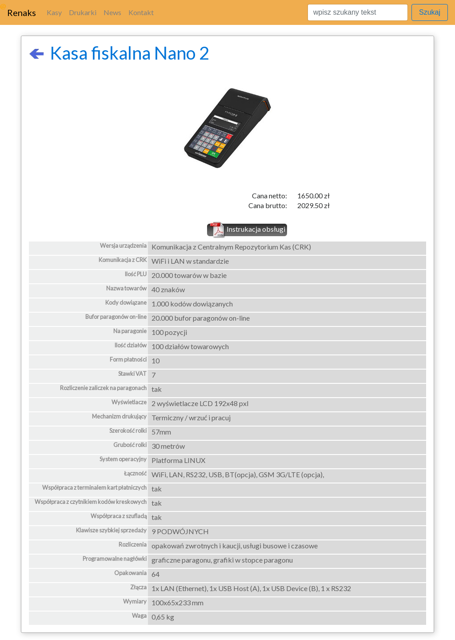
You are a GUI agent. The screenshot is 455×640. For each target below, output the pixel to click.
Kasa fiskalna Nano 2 (118, 53)
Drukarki (82, 12)
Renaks (21, 12)
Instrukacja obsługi (256, 229)
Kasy (54, 12)
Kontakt (141, 12)
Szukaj (429, 12)
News (112, 12)
